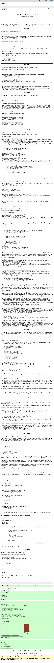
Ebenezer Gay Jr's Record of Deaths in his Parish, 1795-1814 (12, 636)
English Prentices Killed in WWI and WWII (9, 613)
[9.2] (20, 452)
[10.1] (18, 546)
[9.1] (16, 448)
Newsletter (18, 650)
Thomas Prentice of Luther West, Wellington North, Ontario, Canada (21, 218)
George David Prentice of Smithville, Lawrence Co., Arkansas (12, 605)
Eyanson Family (4, 610)
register (41, 0)
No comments (50, 8)
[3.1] (19, 60)
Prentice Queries (28, 650)
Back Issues (4, 595)
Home (15, 650)
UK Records (4, 597)
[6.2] (19, 153)
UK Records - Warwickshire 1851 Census (9, 615)
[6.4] (18, 159)
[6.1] (18, 150)
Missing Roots (4, 596)
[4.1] (14, 132)
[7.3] (22, 249)
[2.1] (22, 41)
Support (33, 650)
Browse (3, 590)
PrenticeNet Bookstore (6, 637)
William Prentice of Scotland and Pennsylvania (10, 608)
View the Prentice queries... (5, 642)
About (36, 650)
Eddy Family (4, 611)
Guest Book (23, 650)
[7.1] (22, 185)
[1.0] (14, 46)
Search (8, 590)
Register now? (33, 585)
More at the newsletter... (5, 618)
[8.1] (20, 369)
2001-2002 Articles (4, 9)
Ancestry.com (24, 440)
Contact (38, 650)
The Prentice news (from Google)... (7, 648)
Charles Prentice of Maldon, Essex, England (9, 614)
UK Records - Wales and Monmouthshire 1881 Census (11, 616)
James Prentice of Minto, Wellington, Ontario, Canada (35, 223)
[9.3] (19, 468)
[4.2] (23, 87)
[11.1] (12, 557)
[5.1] (21, 100)
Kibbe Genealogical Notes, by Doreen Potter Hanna (10, 635)
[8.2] (20, 370)
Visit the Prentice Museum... (5, 646)
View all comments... (4, 644)
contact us (34, 656)
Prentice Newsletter (4, 8)
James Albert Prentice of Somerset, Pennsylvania (10, 609)
